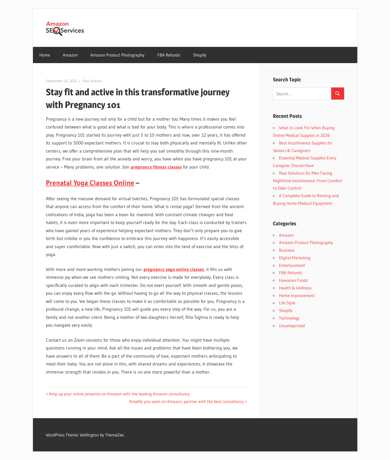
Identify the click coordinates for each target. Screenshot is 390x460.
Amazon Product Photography (117, 55)
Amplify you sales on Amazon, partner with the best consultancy (186, 401)
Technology (289, 318)
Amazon (70, 55)
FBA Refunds (168, 55)
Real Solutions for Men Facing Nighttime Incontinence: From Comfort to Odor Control (307, 180)
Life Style (287, 302)
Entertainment (292, 265)
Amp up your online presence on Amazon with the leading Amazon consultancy (119, 393)
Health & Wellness (295, 287)
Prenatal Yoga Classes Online (90, 182)
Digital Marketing (294, 257)
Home (44, 55)
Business (286, 250)
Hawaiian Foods (293, 280)
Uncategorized (292, 325)
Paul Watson (92, 81)
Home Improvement (297, 295)
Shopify (200, 55)
